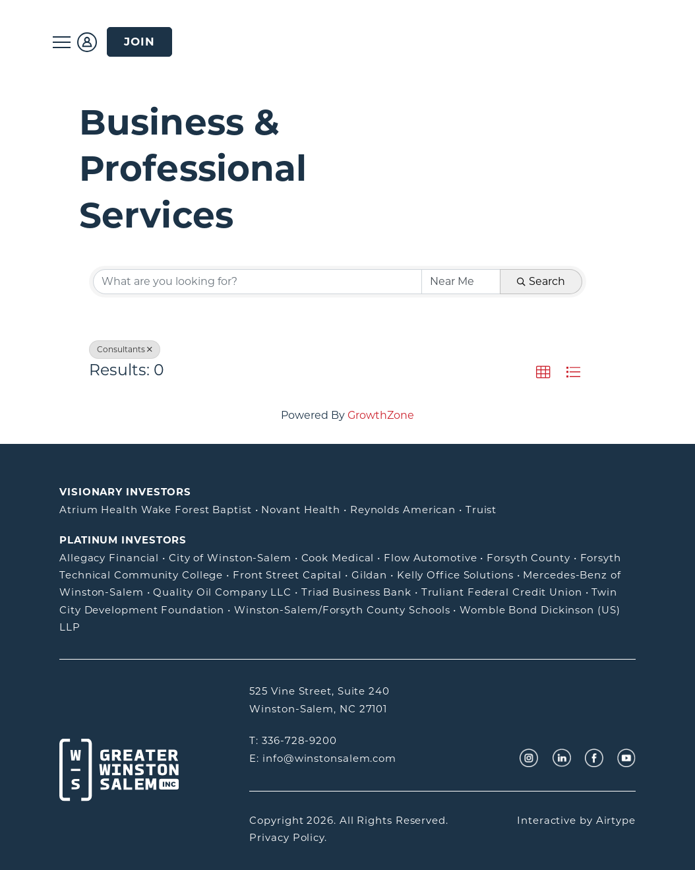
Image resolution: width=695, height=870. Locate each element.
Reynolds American (403, 509)
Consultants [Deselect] (124, 349)
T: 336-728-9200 (293, 740)
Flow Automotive (430, 557)
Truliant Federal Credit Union (501, 592)
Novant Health (300, 509)
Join (139, 41)
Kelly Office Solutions (455, 575)
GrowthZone (381, 415)
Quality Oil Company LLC (222, 592)
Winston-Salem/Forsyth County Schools (342, 610)
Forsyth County (528, 557)
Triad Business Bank (356, 592)
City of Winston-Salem (230, 557)
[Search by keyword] (257, 281)
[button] (543, 372)
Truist (481, 509)
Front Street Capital (287, 575)
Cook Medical (338, 557)
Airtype (616, 820)
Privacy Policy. (288, 837)
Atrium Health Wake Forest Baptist (155, 509)
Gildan (369, 575)
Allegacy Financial (109, 557)
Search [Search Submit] (541, 281)
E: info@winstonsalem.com (322, 758)
